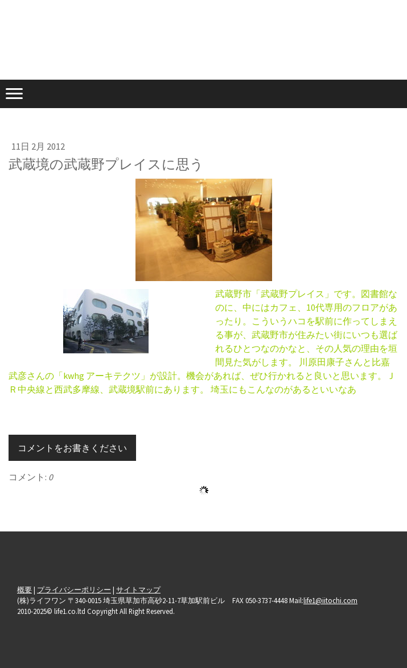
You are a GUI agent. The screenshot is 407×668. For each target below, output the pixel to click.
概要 (24, 589)
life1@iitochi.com (330, 600)
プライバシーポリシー (74, 589)
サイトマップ (138, 589)
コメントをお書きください (72, 447)
